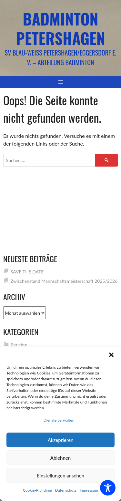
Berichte (19, 344)
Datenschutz (65, 490)
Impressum (89, 490)
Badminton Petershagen (60, 28)
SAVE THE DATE (27, 271)
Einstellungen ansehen (60, 475)
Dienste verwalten (59, 420)
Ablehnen (60, 458)
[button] (111, 355)
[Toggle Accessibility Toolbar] (107, 487)
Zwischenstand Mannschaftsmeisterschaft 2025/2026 (64, 281)
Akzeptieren (61, 440)
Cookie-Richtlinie (37, 490)
